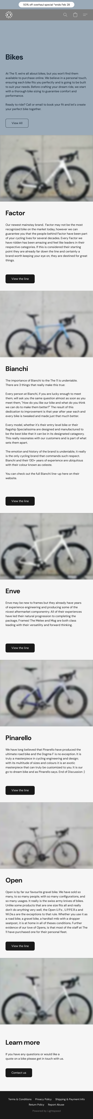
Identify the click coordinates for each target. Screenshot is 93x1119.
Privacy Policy (43, 1099)
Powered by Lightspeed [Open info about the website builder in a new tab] (46, 1111)
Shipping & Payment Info (70, 1099)
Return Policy (36, 1104)
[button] (46, 4)
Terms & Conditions (20, 1099)
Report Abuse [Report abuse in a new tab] (56, 1104)
